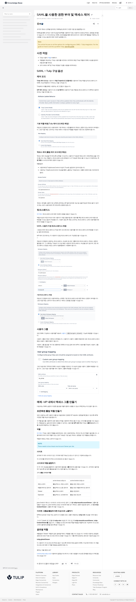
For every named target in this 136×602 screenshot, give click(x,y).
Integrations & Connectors (43, 585)
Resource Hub (97, 575)
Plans (73, 585)
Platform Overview (41, 575)
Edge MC (74, 580)
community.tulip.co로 (44, 554)
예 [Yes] (64, 564)
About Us (4, 599)
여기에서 (40, 214)
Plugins (38, 592)
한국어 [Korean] (129, 2)
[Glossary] (114, 3)
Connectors (55, 580)
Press (24, 599)
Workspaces (39, 589)
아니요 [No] (75, 564)
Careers (10, 599)
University (95, 577)
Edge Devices (76, 575)
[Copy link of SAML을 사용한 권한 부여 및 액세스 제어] (91, 14)
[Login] (88, 3)
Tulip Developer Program (100, 587)
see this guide (69, 47)
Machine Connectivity (42, 582)
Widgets (54, 582)
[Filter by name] (17, 14)
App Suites (55, 575)
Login (117, 576)
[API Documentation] (104, 3)
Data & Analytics (40, 577)
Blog (94, 589)
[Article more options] (98, 23)
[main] (68, 290)
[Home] (3, 8)
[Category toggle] (34, 15)
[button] (124, 8)
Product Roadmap (98, 585)
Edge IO (74, 577)
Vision (37, 594)
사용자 (63, 333)
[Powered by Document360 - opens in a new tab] (10, 568)
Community (96, 580)
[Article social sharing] (93, 23)
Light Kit (74, 582)
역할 (49, 58)
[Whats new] (120, 2)
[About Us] (94, 3)
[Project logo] (13, 3)
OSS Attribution (17, 599)
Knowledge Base (97, 582)
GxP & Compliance (41, 587)
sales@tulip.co (105, 594)
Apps (54, 577)
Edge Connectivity (41, 580)
